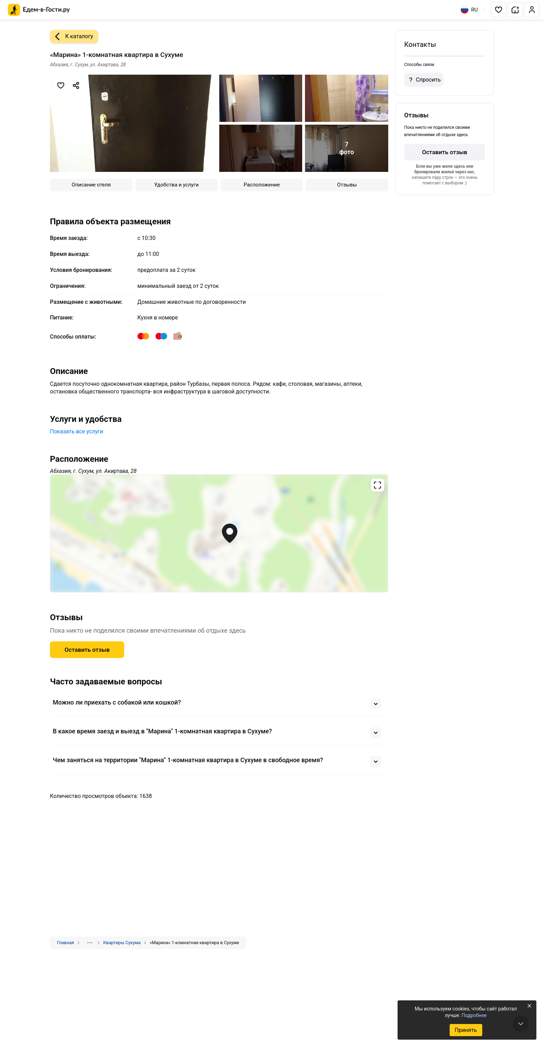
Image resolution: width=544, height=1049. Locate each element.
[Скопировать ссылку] (76, 85)
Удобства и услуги (176, 185)
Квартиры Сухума (122, 942)
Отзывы (347, 185)
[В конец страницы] (521, 1024)
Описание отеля (91, 185)
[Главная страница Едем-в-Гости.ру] (39, 10)
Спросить (424, 80)
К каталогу (71, 36)
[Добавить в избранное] (60, 85)
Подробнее (473, 1015)
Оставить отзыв (87, 649)
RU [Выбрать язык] (469, 10)
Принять (465, 1030)
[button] (498, 10)
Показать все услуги (76, 431)
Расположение (262, 185)
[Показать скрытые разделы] (90, 943)
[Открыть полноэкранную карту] (219, 533)
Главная (65, 942)
